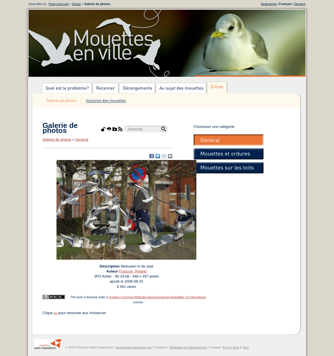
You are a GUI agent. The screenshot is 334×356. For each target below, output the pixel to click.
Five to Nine (231, 347)
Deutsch (299, 4)
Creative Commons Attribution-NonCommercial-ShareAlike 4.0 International (157, 297)
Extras (76, 4)
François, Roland (133, 271)
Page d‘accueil (59, 4)
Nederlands (268, 4)
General (81, 139)
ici (55, 313)
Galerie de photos (57, 139)
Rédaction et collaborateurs (188, 347)
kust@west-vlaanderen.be (134, 347)
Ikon (246, 347)
